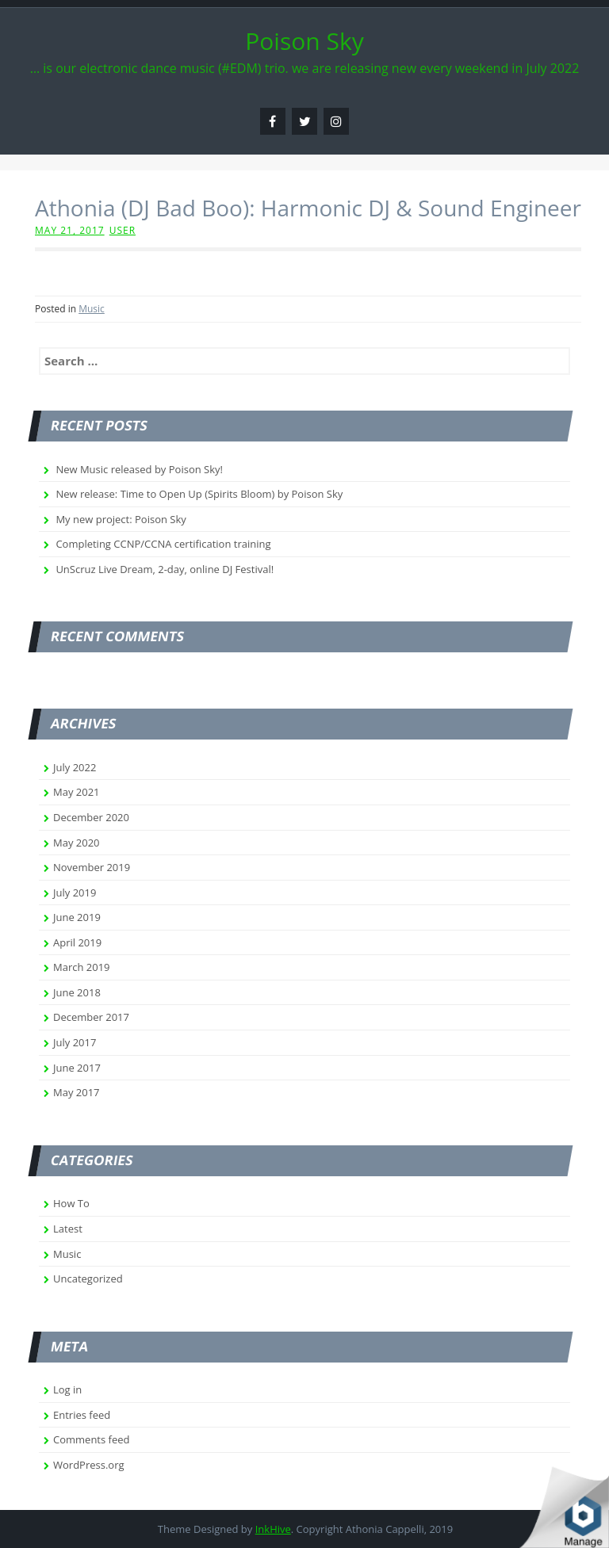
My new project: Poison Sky (121, 519)
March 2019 (81, 967)
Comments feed (91, 1439)
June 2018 (77, 992)
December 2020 (91, 817)
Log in (67, 1389)
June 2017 (77, 1068)
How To (71, 1203)
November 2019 (91, 867)
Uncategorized (88, 1278)
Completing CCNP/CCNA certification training (163, 544)
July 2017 (74, 1042)
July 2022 (74, 767)
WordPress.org (88, 1465)
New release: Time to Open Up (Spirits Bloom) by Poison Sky (199, 494)
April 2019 (77, 942)
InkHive (273, 1529)
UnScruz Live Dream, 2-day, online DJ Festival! (165, 569)
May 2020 (76, 842)
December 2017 (91, 1017)
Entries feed (81, 1415)
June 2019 (77, 917)
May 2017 (76, 1092)
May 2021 (76, 792)
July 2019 (74, 892)
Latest (67, 1228)
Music (92, 308)
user (122, 230)
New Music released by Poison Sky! (139, 469)
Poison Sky (304, 41)
